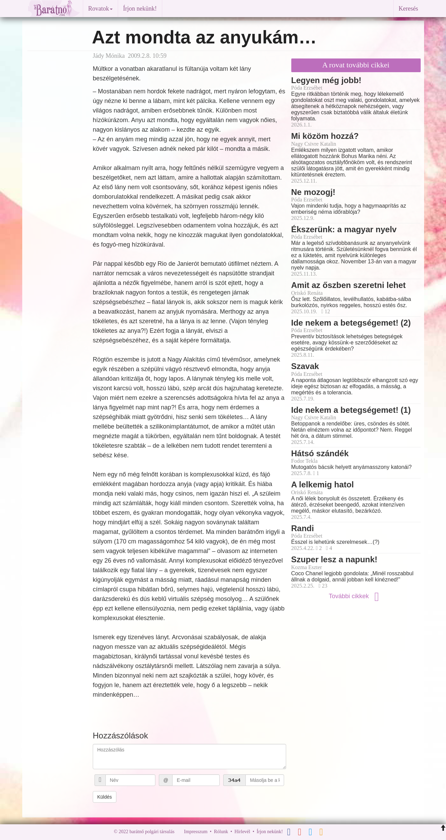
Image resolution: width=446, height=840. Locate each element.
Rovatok (100, 8)
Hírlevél (242, 831)
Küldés (104, 797)
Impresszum (195, 831)
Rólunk (221, 831)
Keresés (408, 8)
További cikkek (356, 596)
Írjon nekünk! (140, 8)
